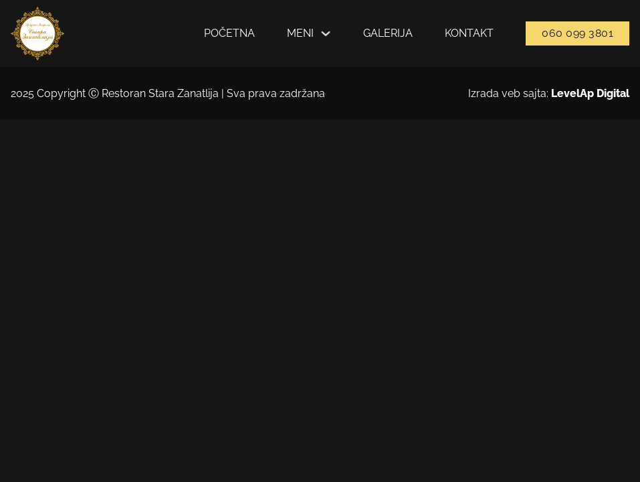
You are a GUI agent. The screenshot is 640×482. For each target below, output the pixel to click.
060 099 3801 (577, 33)
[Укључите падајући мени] (325, 33)
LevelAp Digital (590, 93)
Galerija (388, 33)
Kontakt (469, 33)
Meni (300, 33)
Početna (229, 33)
